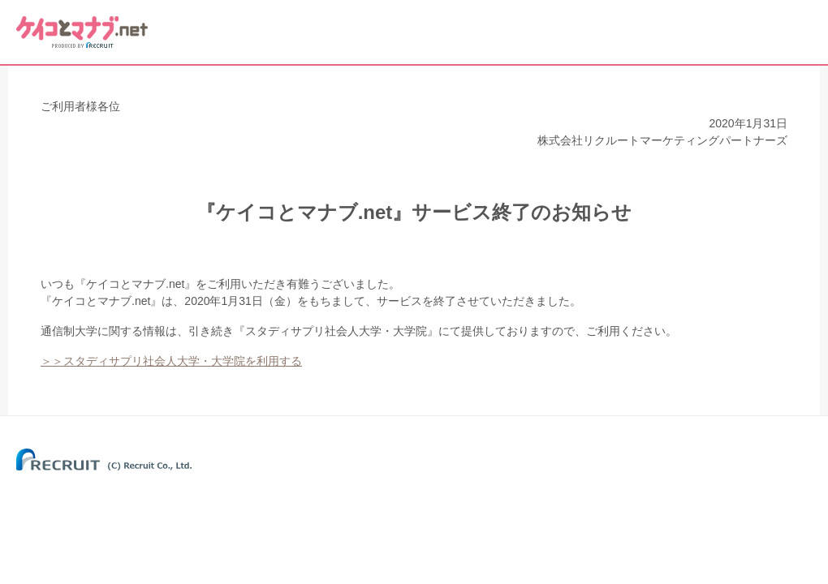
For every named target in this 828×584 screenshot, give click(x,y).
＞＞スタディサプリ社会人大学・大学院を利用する (171, 360)
